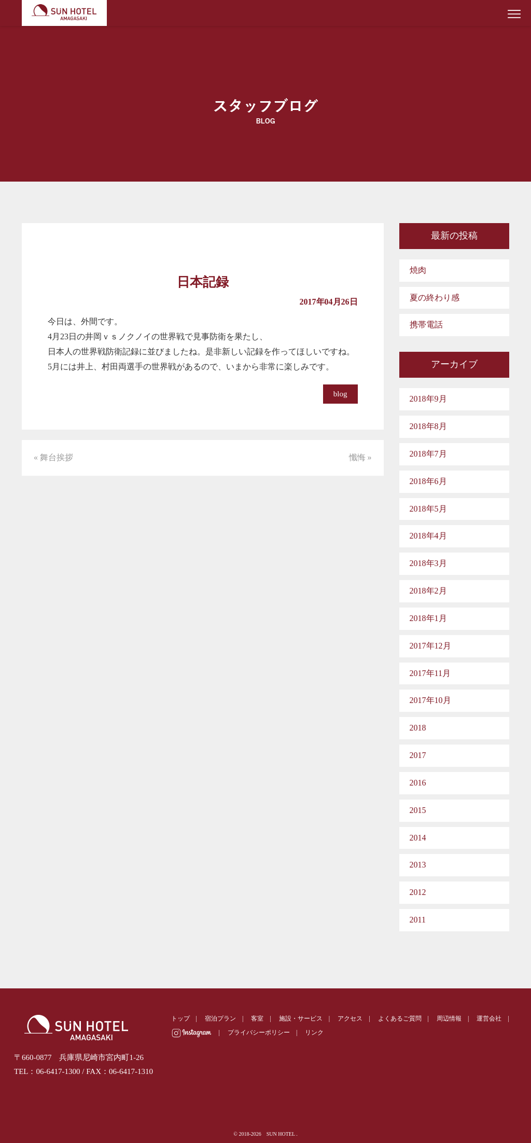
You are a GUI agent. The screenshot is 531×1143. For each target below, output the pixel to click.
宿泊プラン (220, 1018)
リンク (314, 1032)
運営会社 (489, 1018)
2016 (418, 782)
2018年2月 (428, 590)
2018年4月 (428, 535)
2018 (418, 727)
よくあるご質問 (400, 1018)
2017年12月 (430, 645)
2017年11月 (430, 673)
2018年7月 (428, 453)
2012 (418, 892)
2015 (418, 810)
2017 (418, 755)
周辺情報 (449, 1018)
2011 (418, 919)
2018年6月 (428, 481)
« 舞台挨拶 (53, 457)
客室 (257, 1018)
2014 (418, 837)
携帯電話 (426, 324)
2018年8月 (428, 426)
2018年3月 (428, 563)
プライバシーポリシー (259, 1032)
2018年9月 (428, 398)
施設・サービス (301, 1018)
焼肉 (418, 270)
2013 (418, 864)
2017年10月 (430, 700)
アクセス (350, 1018)
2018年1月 (428, 618)
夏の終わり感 (434, 297)
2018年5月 (428, 508)
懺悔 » (360, 457)
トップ (180, 1018)
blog (340, 394)
